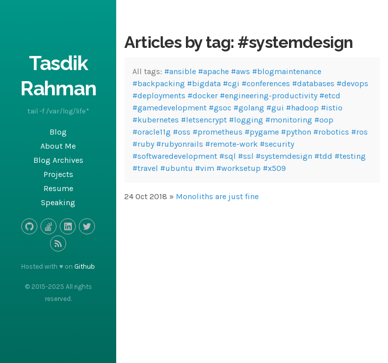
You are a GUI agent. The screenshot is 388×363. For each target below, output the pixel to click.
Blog (58, 132)
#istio (332, 107)
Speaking (58, 202)
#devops (352, 83)
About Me (58, 146)
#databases (313, 83)
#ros (359, 132)
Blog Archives (58, 160)
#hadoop (302, 107)
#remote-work (231, 144)
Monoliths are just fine (217, 196)
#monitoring (288, 120)
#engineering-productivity (268, 95)
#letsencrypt (204, 120)
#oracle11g (151, 132)
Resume (58, 188)
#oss (181, 132)
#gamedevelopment (169, 107)
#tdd (323, 156)
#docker (202, 95)
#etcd (330, 95)
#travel (145, 168)
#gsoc (220, 107)
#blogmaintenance (286, 71)
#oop (323, 120)
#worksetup (238, 168)
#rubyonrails (179, 144)
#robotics (331, 132)
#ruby (143, 144)
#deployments (158, 95)
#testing (350, 156)
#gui (275, 107)
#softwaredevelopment (174, 156)
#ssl (246, 156)
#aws (240, 71)
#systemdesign (284, 156)
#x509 (274, 168)
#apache (213, 71)
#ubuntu (176, 168)
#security (277, 144)
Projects (58, 174)
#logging (246, 120)
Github (84, 266)
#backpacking (158, 83)
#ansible (180, 71)
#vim (204, 168)
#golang (248, 107)
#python (296, 132)
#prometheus (217, 132)
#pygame (262, 132)
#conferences (265, 83)
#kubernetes (155, 120)
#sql (227, 156)
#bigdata (204, 83)
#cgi (231, 83)
